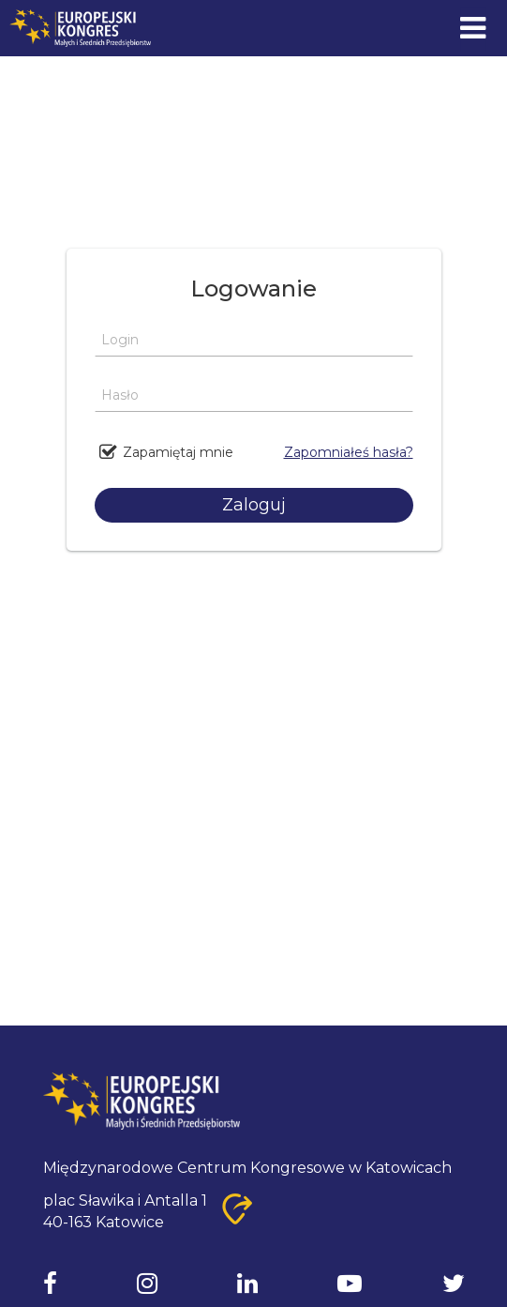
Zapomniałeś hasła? (348, 452)
